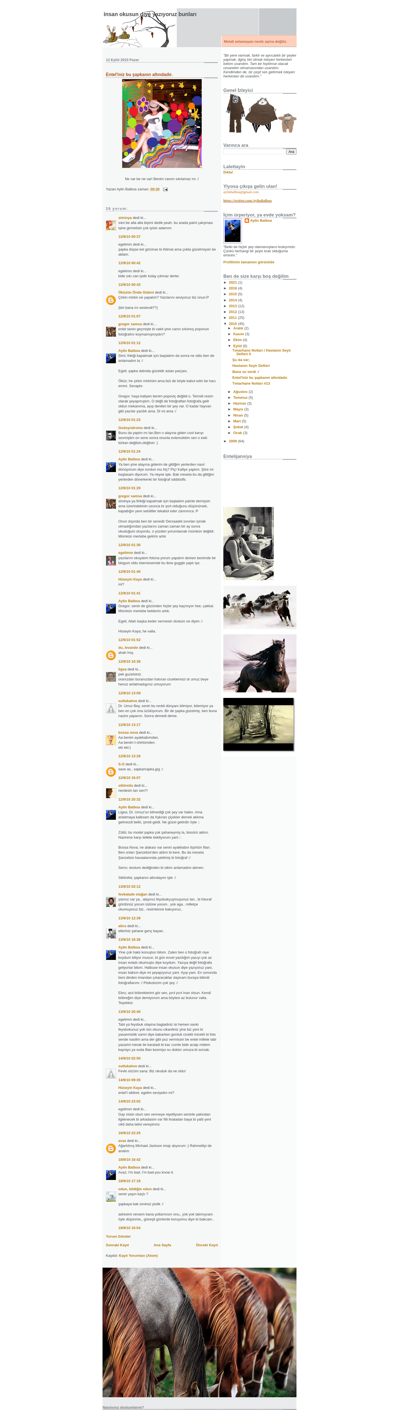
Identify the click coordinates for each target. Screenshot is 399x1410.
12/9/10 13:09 (129, 693)
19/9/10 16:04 (129, 1228)
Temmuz (241, 397)
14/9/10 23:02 (129, 1101)
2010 (233, 324)
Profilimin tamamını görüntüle (248, 262)
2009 (233, 441)
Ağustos (241, 392)
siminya (125, 218)
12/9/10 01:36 (129, 545)
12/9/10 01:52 (129, 640)
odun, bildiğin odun (135, 1189)
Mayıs (238, 409)
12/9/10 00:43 (129, 284)
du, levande (128, 647)
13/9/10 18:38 (129, 939)
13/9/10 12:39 (129, 918)
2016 (233, 288)
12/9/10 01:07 (129, 316)
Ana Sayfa (162, 1245)
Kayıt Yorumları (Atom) (138, 1255)
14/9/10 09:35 (129, 1080)
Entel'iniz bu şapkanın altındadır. (139, 74)
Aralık (238, 328)
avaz (122, 1141)
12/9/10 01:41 (129, 593)
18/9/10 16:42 (129, 1159)
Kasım (239, 334)
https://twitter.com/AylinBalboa (247, 200)
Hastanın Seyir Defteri (251, 366)
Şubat (238, 427)
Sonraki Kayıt (117, 1245)
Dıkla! (228, 172)
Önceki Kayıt (207, 1245)
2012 (233, 312)
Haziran (240, 403)
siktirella (125, 785)
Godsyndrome (130, 428)
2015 (233, 294)
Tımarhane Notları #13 (251, 383)
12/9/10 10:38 (129, 661)
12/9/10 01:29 (129, 488)
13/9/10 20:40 (129, 1012)
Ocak (238, 433)
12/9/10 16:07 (129, 778)
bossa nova (128, 732)
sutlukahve (127, 701)
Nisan (238, 415)
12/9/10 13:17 (129, 725)
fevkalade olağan (132, 894)
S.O (121, 764)
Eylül (238, 346)
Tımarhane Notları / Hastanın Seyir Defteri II (261, 352)
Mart (237, 421)
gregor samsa (130, 324)
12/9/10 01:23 (129, 420)
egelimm (125, 553)
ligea (122, 669)
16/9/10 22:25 (129, 1133)
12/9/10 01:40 (129, 571)
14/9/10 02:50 (129, 1058)
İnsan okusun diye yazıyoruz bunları (150, 14)
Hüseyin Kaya (130, 579)
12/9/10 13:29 (129, 756)
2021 (233, 282)
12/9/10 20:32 (129, 799)
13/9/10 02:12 (129, 886)
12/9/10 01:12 (129, 343)
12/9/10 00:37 (129, 236)
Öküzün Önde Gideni (136, 292)
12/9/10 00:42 (129, 263)
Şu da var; (241, 360)
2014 (233, 300)
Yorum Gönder (118, 1236)
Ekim (238, 340)
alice (122, 926)
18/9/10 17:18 (129, 1181)
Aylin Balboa (129, 351)
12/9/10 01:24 (129, 451)
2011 (233, 318)
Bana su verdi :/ (245, 372)
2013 (233, 306)
